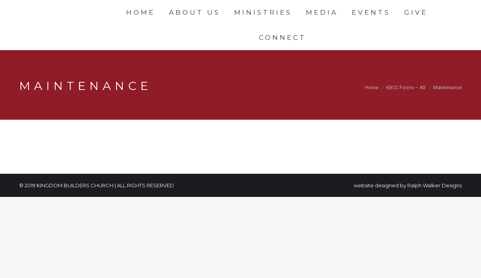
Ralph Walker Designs (434, 185)
